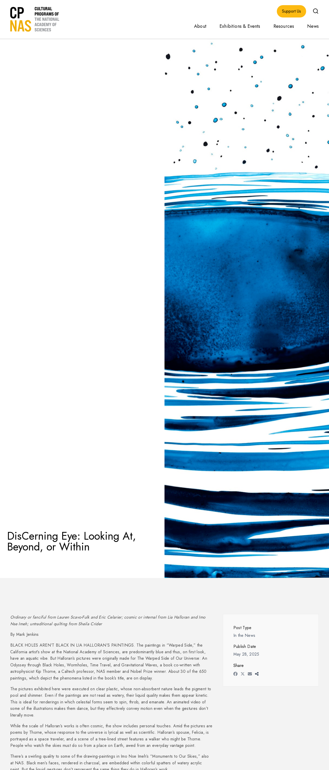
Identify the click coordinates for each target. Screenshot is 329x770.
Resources (283, 26)
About (200, 26)
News (313, 26)
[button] (316, 11)
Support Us (291, 11)
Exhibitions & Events (240, 26)
